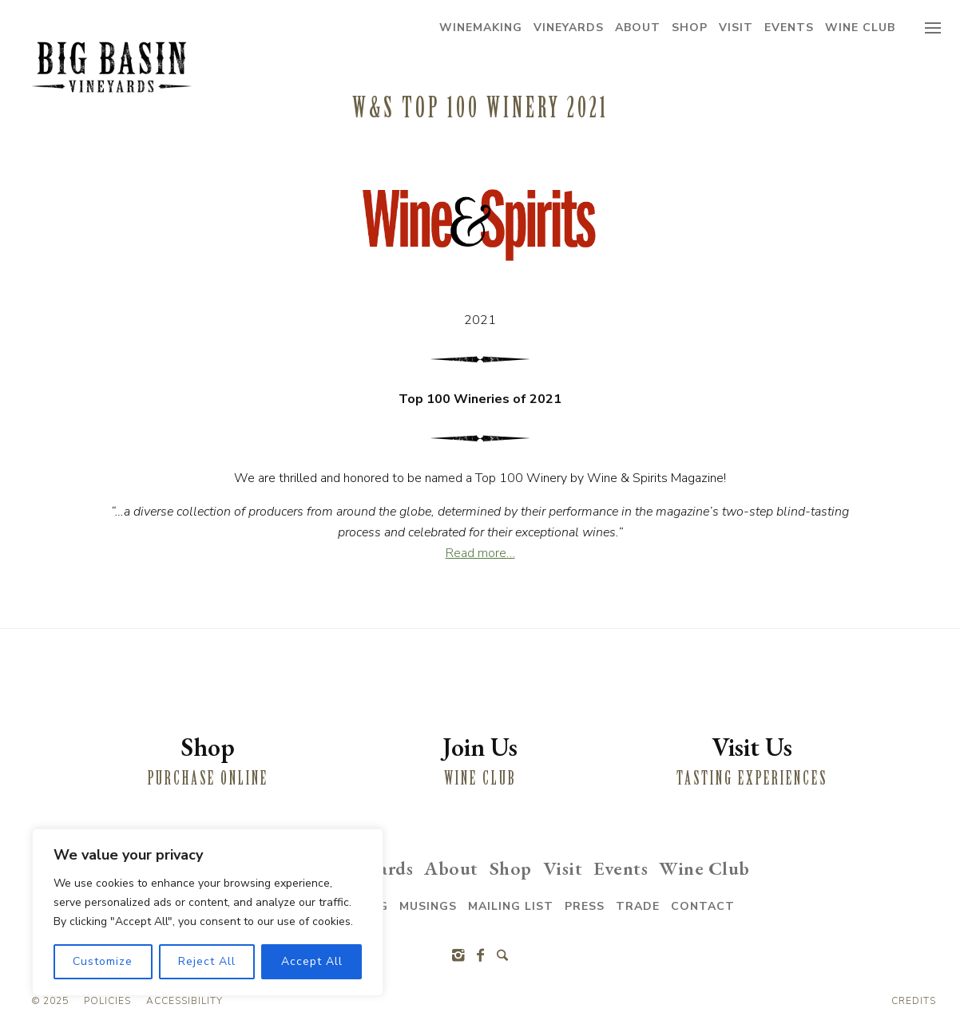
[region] (207, 912)
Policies (107, 1000)
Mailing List (510, 906)
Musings (428, 906)
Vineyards (569, 27)
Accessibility (184, 1000)
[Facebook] (480, 955)
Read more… (480, 553)
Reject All (207, 961)
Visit (736, 27)
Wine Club (860, 27)
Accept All (312, 961)
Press (585, 906)
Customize (103, 961)
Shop (690, 27)
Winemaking (480, 27)
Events (789, 27)
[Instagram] (457, 955)
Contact (703, 906)
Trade (638, 906)
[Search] (502, 955)
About (637, 27)
